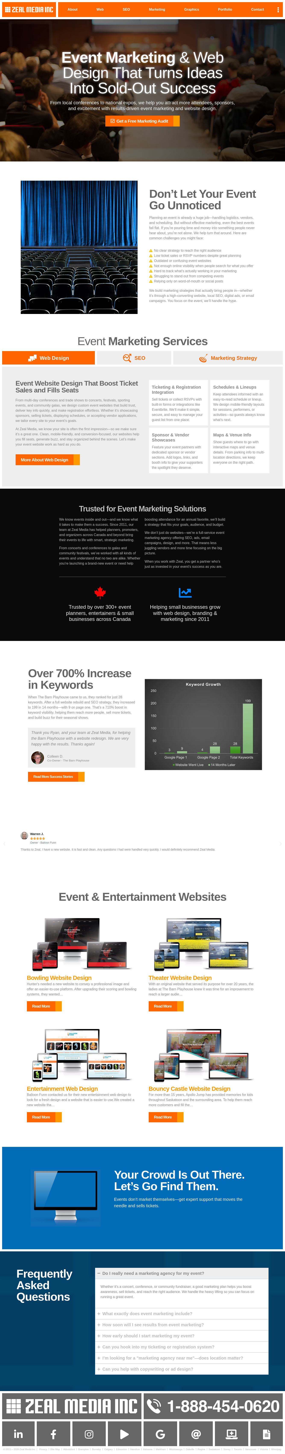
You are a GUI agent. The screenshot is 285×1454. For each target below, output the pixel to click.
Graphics (191, 9)
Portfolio (225, 9)
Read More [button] (41, 1006)
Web (100, 9)
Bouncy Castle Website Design (189, 1089)
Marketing (157, 9)
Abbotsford (69, 1451)
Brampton (83, 1451)
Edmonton (121, 1451)
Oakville (190, 1451)
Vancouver (251, 1451)
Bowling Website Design (59, 978)
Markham (161, 1451)
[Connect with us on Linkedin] (18, 1435)
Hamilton (135, 1451)
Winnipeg (276, 1451)
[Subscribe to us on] (124, 1435)
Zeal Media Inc (27, 1451)
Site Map (55, 1451)
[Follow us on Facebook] (53, 1435)
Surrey (226, 1451)
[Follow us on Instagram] (89, 1435)
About (72, 9)
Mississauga (175, 1451)
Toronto (238, 1451)
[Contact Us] (266, 1435)
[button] (4, 844)
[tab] (48, 358)
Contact (257, 9)
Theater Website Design (180, 978)
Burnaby (96, 1451)
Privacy (43, 1451)
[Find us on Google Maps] (160, 1435)
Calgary (108, 1451)
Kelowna (147, 1451)
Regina (201, 1451)
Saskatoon (214, 1451)
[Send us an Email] (196, 1435)
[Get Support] (231, 1435)
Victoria (264, 1451)
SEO (126, 9)
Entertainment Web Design (62, 1089)
